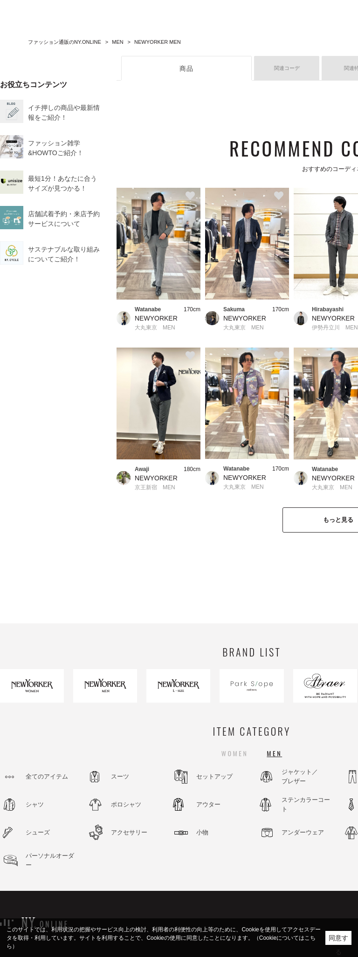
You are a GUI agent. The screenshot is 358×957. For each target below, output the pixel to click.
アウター (208, 804)
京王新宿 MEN (155, 487)
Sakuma (234, 309)
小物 (202, 832)
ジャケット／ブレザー (300, 776)
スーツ (120, 776)
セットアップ (214, 776)
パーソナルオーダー (50, 860)
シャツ (35, 804)
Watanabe (148, 309)
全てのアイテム (47, 776)
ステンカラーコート (306, 804)
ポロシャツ (126, 804)
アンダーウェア (303, 832)
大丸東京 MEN (155, 327)
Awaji (142, 469)
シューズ (38, 832)
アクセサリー (129, 832)
